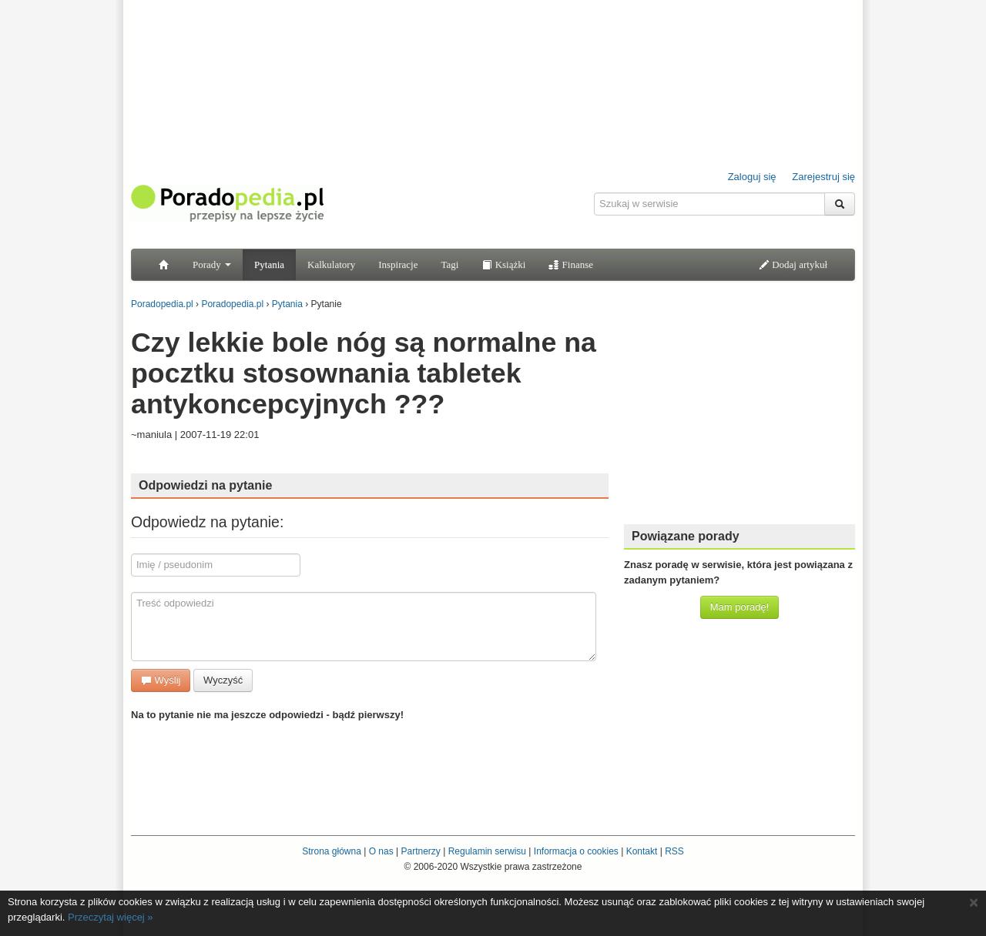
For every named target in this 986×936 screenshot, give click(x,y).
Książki (503, 264)
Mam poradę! (740, 607)
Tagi (449, 264)
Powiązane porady (686, 536)
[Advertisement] (739, 415)
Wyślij (160, 680)
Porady (212, 264)
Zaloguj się (752, 176)
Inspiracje (398, 264)
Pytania (269, 264)
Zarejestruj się (823, 176)
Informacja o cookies (576, 851)
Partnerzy (420, 851)
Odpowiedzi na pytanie (205, 485)
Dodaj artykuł (793, 264)
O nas (381, 851)
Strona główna (331, 851)
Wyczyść (223, 680)
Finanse (570, 264)
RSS (674, 851)
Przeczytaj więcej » (110, 917)
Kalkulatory (331, 264)
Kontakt (642, 851)
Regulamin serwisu (487, 851)
